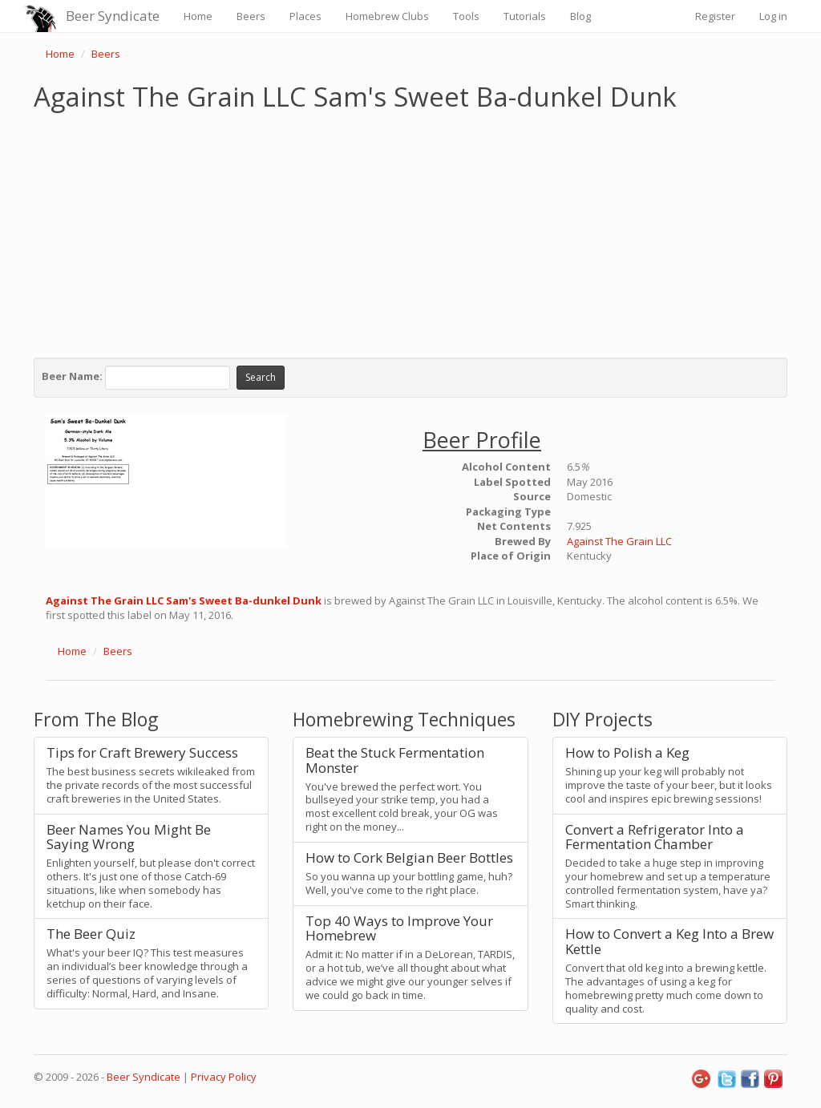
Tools (466, 16)
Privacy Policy (224, 1077)
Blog (580, 16)
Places (305, 16)
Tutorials (525, 16)
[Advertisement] (410, 231)
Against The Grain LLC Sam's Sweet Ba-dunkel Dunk (184, 600)
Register (715, 16)
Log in (773, 16)
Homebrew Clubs (387, 16)
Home (198, 16)
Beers (251, 16)
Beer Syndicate (113, 15)
